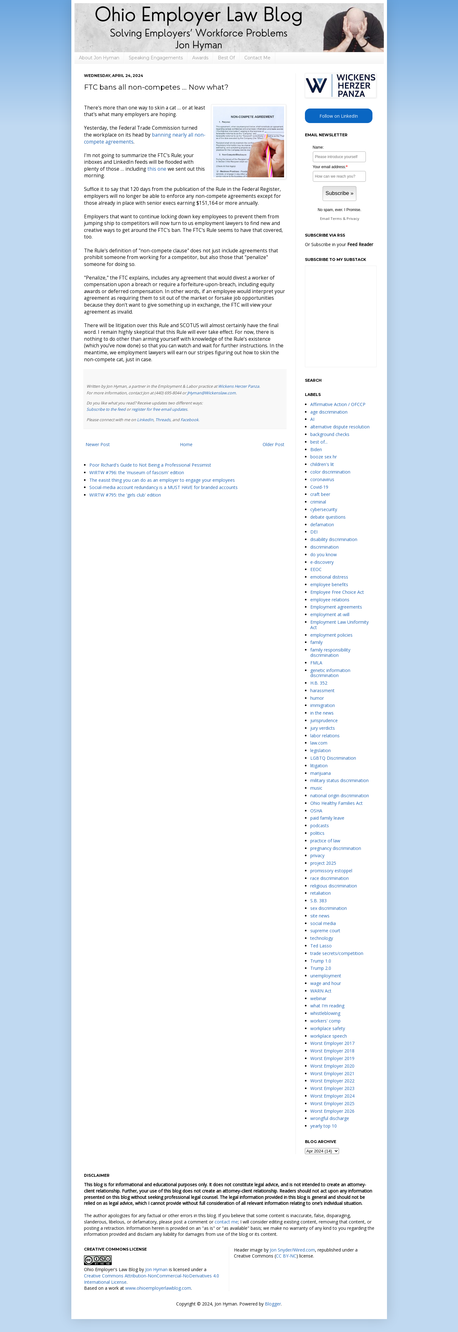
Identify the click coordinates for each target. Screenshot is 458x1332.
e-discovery (322, 562)
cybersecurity (323, 509)
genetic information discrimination (330, 673)
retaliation (320, 893)
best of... (319, 442)
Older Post (273, 444)
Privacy (353, 218)
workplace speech (328, 1036)
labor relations (325, 736)
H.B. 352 (318, 683)
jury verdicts (322, 728)
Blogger (273, 1304)
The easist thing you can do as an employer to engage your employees (162, 480)
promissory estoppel (331, 871)
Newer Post (98, 444)
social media (323, 923)
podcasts (319, 825)
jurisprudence (324, 720)
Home (186, 444)
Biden (316, 449)
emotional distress (329, 577)
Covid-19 (319, 487)
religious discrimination (333, 886)
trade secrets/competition (336, 953)
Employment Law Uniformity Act (339, 624)
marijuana (320, 773)
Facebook (190, 419)
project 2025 (323, 863)
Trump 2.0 (320, 968)
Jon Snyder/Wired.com (292, 1250)
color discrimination (330, 472)
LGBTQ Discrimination (333, 758)
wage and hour (325, 983)
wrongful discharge (329, 1118)
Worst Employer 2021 (332, 1073)
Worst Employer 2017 (332, 1043)
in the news (322, 713)
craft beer (320, 494)
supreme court (325, 931)
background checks (329, 434)
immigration (322, 705)
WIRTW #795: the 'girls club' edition (125, 495)
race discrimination (329, 878)
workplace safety (327, 1028)
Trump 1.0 (320, 961)
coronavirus (322, 479)
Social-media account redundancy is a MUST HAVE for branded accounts (163, 487)
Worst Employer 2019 (332, 1058)
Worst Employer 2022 (332, 1081)
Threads (162, 419)
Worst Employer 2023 (332, 1088)
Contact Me (257, 58)
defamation (322, 524)
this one (156, 169)
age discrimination (329, 412)
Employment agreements (336, 607)
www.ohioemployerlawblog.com (158, 1288)
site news (320, 916)
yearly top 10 (323, 1126)
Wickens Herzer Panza (238, 386)
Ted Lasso (321, 946)
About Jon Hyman (99, 58)
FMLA (316, 663)
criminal (318, 502)
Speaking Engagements (156, 58)
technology (321, 938)
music (316, 788)
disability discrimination (333, 539)
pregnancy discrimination (335, 848)
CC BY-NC (286, 1256)
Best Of (226, 58)
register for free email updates (159, 409)
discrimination (324, 547)
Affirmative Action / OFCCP (338, 404)
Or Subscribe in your (339, 244)
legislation (320, 750)
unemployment (325, 976)
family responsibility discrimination (330, 652)
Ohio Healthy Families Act (336, 803)
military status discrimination (339, 780)
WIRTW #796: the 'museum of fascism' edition (136, 472)
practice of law (325, 841)
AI (312, 419)
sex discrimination (328, 908)
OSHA (316, 811)
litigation (319, 766)
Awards (200, 58)
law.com (318, 743)
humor (317, 698)
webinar (318, 998)
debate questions (328, 517)
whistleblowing (325, 1013)
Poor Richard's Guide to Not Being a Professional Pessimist (150, 465)
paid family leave (327, 818)
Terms (336, 218)
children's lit (322, 464)
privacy (317, 855)
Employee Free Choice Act (337, 592)
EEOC (316, 569)
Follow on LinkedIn (338, 116)
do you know (323, 554)
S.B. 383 (318, 901)
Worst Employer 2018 (332, 1051)
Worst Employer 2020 (332, 1066)
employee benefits (329, 584)
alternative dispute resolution (340, 427)
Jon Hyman (156, 1269)
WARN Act (320, 991)
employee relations (329, 600)
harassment (322, 690)
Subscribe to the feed (106, 409)
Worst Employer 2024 (332, 1096)
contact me (226, 1222)
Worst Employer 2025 (332, 1103)
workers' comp (325, 1021)
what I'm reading (327, 1006)
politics (317, 833)
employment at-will (329, 614)
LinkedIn (145, 419)
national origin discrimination (339, 796)
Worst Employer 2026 (332, 1111)
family (316, 642)
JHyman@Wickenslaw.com (211, 393)
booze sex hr (323, 457)
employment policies (331, 635)
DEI (314, 532)
